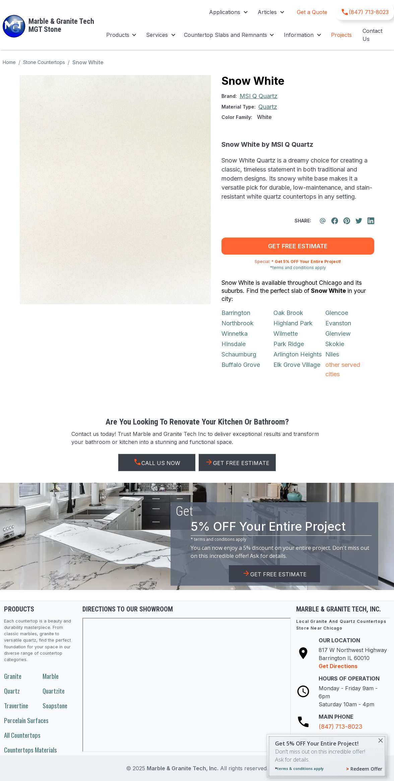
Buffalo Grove (240, 364)
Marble (51, 676)
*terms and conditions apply (298, 267)
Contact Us (372, 34)
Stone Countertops (44, 62)
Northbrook (237, 323)
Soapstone (55, 705)
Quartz (12, 691)
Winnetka (234, 333)
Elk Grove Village (296, 364)
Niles (332, 354)
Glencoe (336, 312)
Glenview (338, 333)
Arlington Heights (297, 354)
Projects (341, 34)
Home (9, 62)
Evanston (338, 323)
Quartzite (54, 691)
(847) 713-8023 (341, 726)
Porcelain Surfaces (26, 720)
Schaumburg (238, 354)
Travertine (16, 705)
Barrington (235, 312)
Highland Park (293, 323)
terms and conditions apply (220, 539)
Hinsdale (233, 343)
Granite (12, 676)
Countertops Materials (30, 750)
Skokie (334, 343)
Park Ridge (288, 343)
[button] (228, 12)
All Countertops (22, 735)
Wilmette (285, 333)
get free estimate (298, 246)
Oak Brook (288, 312)
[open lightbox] (115, 189)
